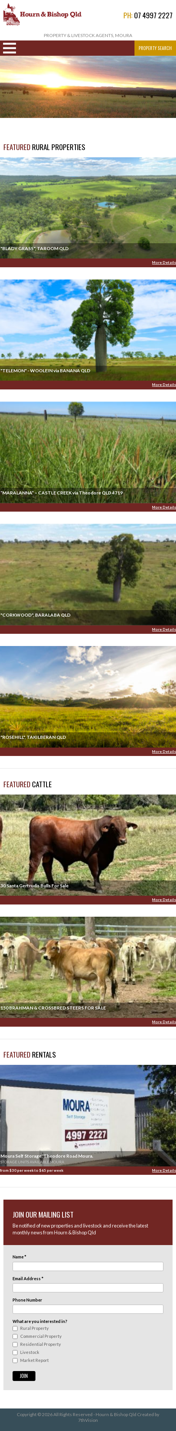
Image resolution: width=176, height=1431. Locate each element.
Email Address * (28, 1278)
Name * (19, 1256)
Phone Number (27, 1299)
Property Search (155, 48)
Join (24, 1375)
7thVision (88, 1420)
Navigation (9, 48)
